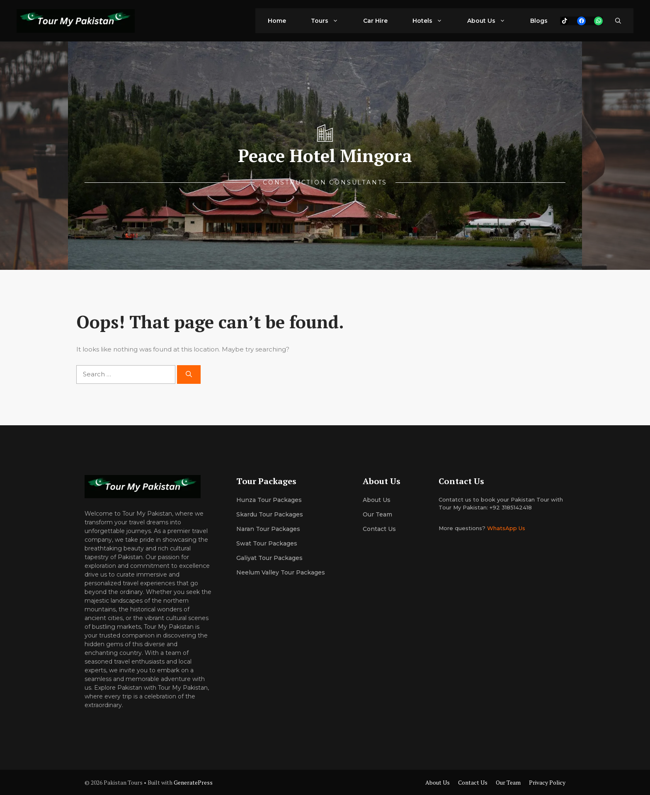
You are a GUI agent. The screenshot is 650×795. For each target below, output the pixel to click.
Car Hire (375, 20)
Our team (377, 514)
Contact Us (379, 529)
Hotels (433, 20)
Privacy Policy (547, 782)
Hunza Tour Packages (269, 500)
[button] (618, 20)
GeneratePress (193, 782)
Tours (331, 20)
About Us (492, 20)
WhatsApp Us (506, 528)
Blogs (539, 20)
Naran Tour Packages (268, 529)
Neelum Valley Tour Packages (280, 572)
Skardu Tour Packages (269, 514)
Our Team (508, 782)
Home (277, 20)
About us (376, 500)
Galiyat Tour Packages (269, 558)
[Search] (189, 374)
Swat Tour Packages (266, 543)
